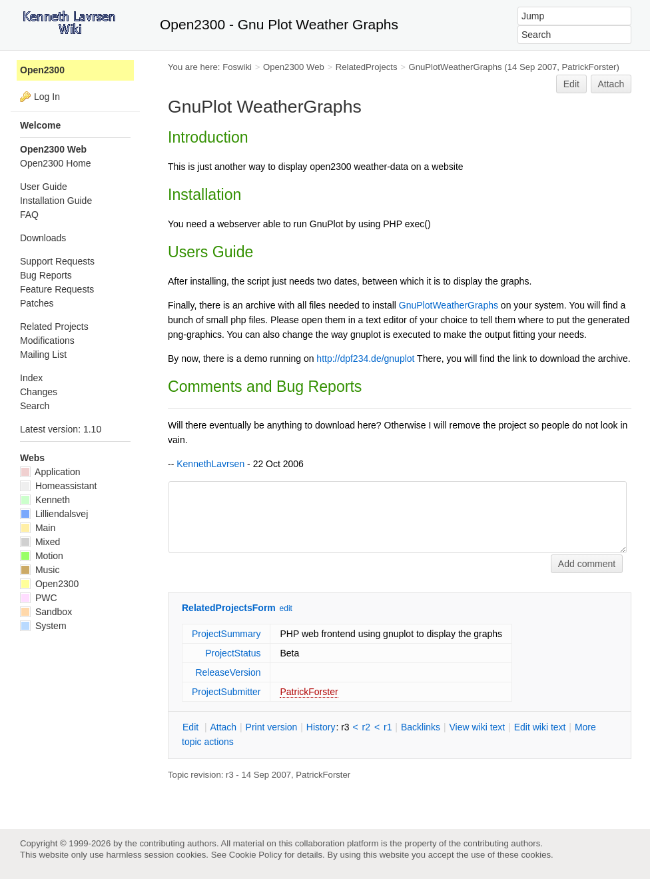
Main (37, 527)
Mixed (40, 541)
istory (321, 727)
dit (191, 727)
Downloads (43, 238)
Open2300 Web (293, 67)
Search (34, 406)
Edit (571, 84)
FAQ (29, 214)
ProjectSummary (226, 633)
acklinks (420, 727)
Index (31, 378)
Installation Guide (56, 200)
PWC (38, 597)
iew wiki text (477, 727)
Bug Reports (46, 275)
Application (50, 471)
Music (39, 569)
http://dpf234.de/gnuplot (365, 358)
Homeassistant (58, 485)
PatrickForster (309, 691)
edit (286, 608)
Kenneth (45, 499)
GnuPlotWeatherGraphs (454, 67)
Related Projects (54, 326)
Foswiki (237, 67)
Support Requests (57, 261)
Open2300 (42, 70)
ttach (223, 727)
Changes (38, 392)
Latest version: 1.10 (60, 429)
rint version (272, 727)
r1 (388, 727)
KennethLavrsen (210, 463)
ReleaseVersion (227, 672)
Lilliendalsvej (54, 513)
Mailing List (43, 354)
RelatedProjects (367, 67)
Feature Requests (57, 289)
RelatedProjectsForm (229, 607)
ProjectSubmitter (226, 691)
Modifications (47, 340)
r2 (366, 727)
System (43, 625)
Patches (37, 303)
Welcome (40, 125)
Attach (611, 84)
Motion (41, 555)
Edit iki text (540, 727)
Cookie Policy (255, 855)
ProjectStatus (232, 653)
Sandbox (46, 611)
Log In (47, 96)
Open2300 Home (55, 163)
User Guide (43, 186)
